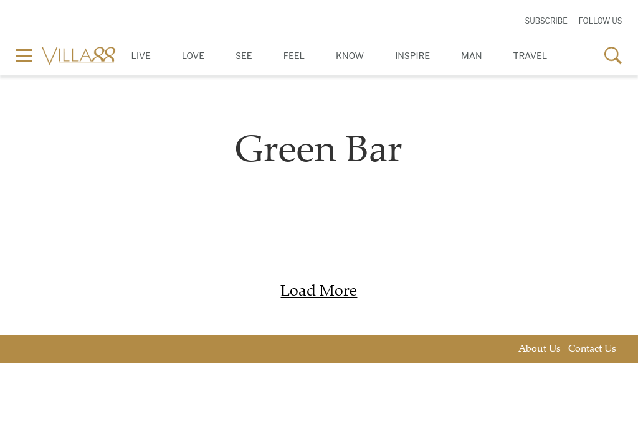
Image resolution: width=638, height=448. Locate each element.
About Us (539, 349)
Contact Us (592, 349)
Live (141, 55)
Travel (530, 55)
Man (471, 55)
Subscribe (546, 21)
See (244, 55)
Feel (294, 55)
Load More (318, 292)
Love (193, 55)
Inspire (412, 55)
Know (350, 55)
